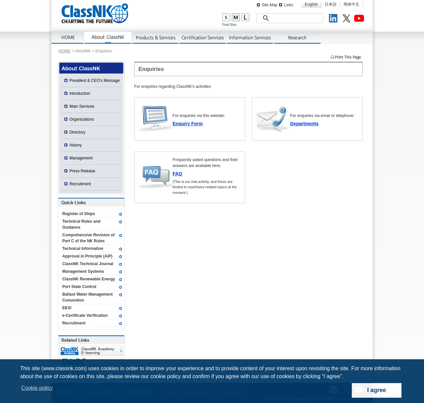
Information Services (250, 37)
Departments (304, 123)
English (311, 4)
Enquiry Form (188, 123)
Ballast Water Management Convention (87, 297)
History (76, 145)
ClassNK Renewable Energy (88, 279)
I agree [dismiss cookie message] (376, 390)
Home (67, 37)
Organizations (82, 119)
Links (288, 5)
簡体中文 (351, 4)
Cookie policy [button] (37, 388)
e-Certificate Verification (85, 315)
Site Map (269, 5)
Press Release (82, 171)
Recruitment (80, 184)
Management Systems (83, 271)
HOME (65, 51)
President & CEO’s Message (95, 80)
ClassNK (95, 13)
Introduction (80, 93)
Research (297, 37)
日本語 (331, 4)
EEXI (66, 308)
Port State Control (79, 286)
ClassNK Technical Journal (87, 263)
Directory (77, 132)
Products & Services (155, 37)
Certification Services (203, 37)
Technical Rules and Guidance (81, 224)
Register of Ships (78, 213)
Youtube (360, 19)
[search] (281, 18)
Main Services (82, 106)
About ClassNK (108, 37)
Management (81, 158)
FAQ (177, 173)
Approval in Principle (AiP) (87, 256)
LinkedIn (335, 19)
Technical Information (82, 248)
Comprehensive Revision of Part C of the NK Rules (88, 238)
